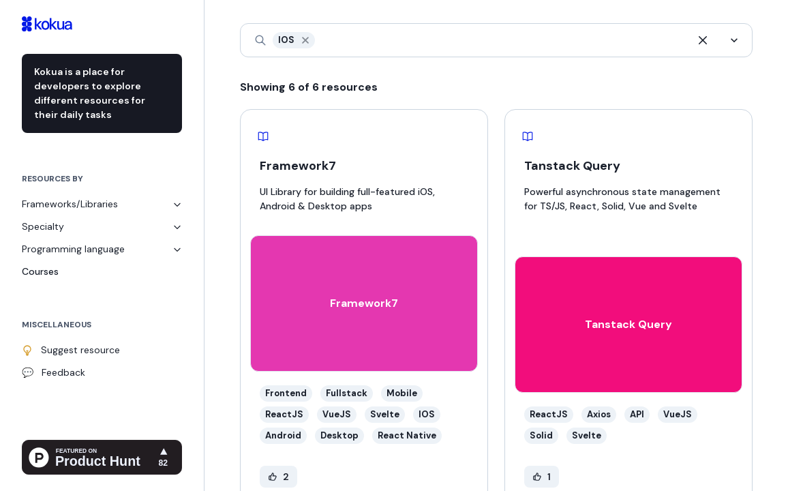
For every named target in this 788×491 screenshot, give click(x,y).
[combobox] (319, 40)
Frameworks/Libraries (102, 204)
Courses (40, 271)
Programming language (102, 249)
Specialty (102, 226)
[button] (305, 40)
